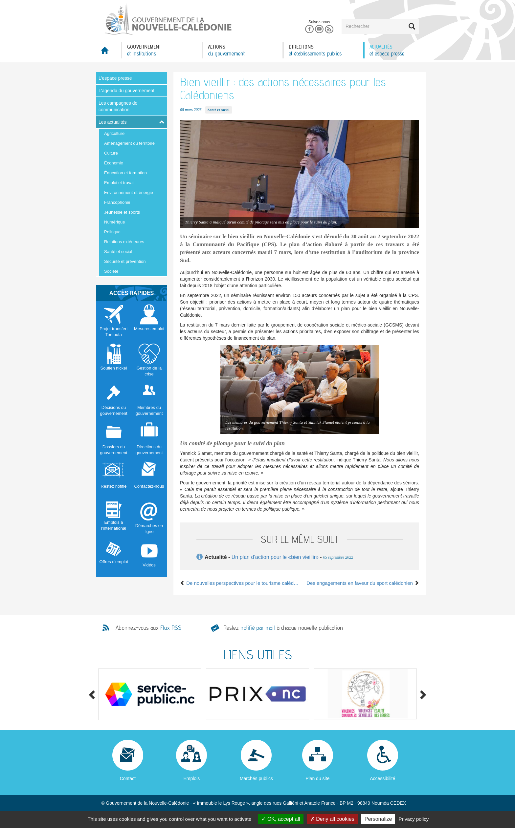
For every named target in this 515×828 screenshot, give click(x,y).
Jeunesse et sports (122, 212)
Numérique (114, 222)
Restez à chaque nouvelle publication (283, 627)
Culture (111, 153)
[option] (150, 694)
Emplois (191, 778)
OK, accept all (280, 819)
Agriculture (114, 133)
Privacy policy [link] (414, 819)
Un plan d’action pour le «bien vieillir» (275, 557)
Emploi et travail (119, 182)
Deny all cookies (332, 819)
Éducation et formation (125, 172)
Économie (113, 162)
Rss (329, 29)
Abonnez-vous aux (148, 628)
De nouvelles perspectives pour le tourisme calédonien (240, 583)
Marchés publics (256, 778)
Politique (112, 231)
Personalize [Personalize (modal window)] (378, 819)
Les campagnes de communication (118, 106)
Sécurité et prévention (125, 261)
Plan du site (317, 778)
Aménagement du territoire (129, 143)
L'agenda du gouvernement (126, 90)
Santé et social (118, 251)
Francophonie (117, 202)
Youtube (319, 29)
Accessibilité (382, 778)
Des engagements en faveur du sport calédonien (362, 583)
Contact (128, 778)
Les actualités (113, 122)
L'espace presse (115, 78)
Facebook (309, 29)
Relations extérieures (124, 241)
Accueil (108, 52)
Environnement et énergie (128, 192)
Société (111, 271)
